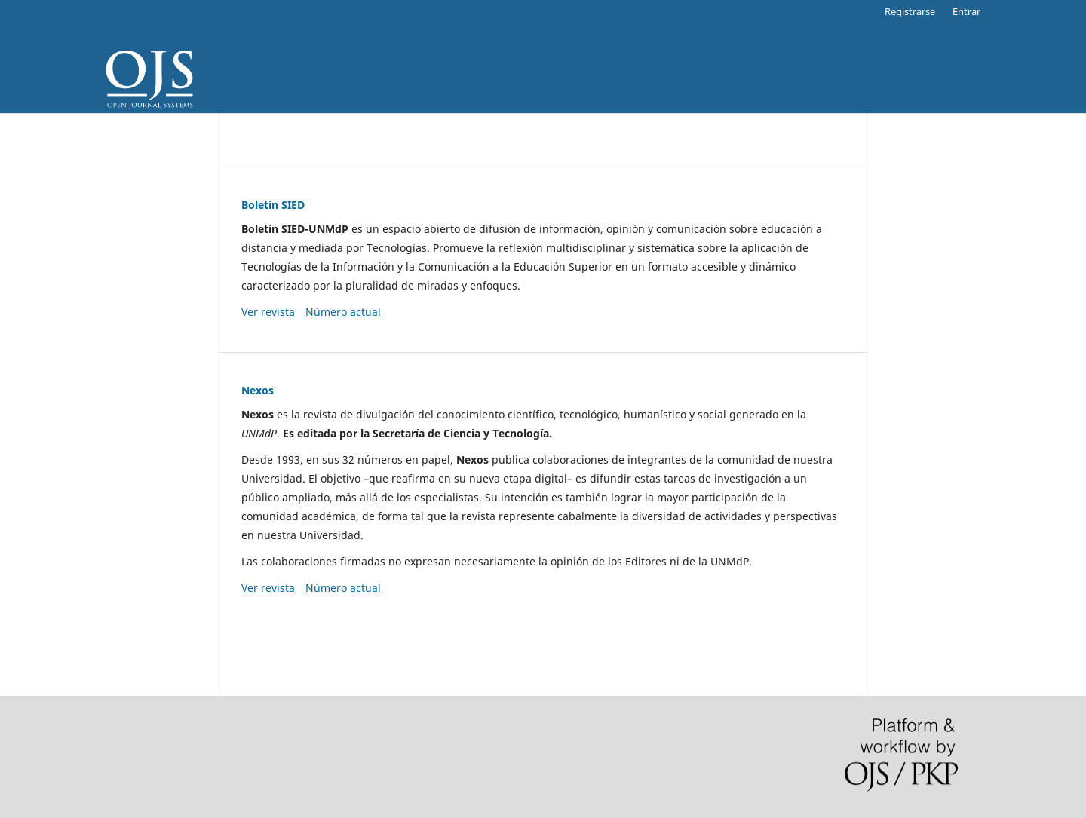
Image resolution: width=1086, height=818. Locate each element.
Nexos (257, 390)
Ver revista (268, 312)
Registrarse (910, 11)
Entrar (966, 11)
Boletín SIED (273, 205)
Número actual (343, 312)
